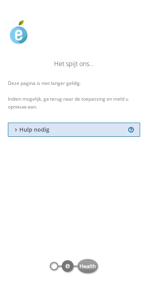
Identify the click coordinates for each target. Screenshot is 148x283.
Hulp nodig (34, 129)
